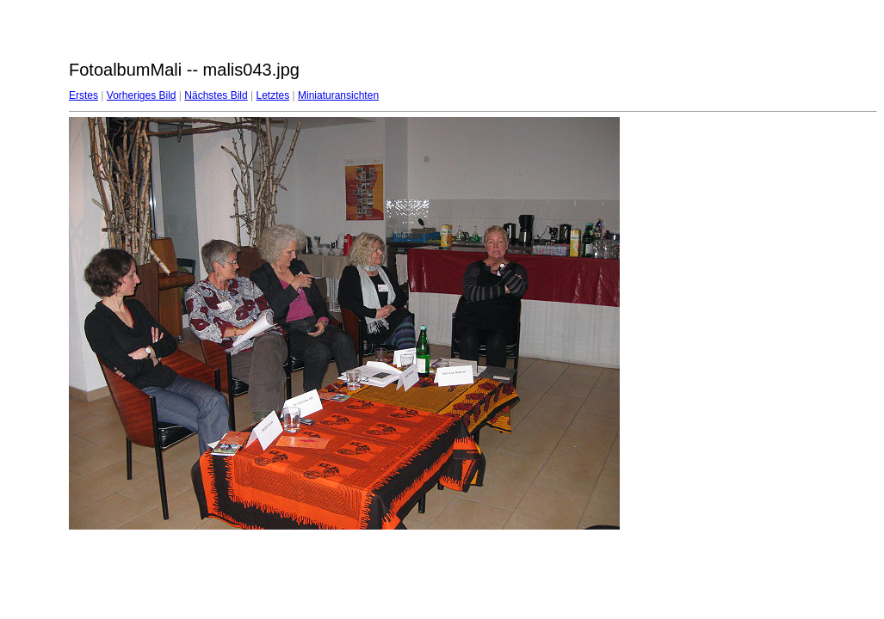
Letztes (273, 95)
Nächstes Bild (215, 95)
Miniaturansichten (338, 95)
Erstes (83, 95)
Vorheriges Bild (141, 95)
